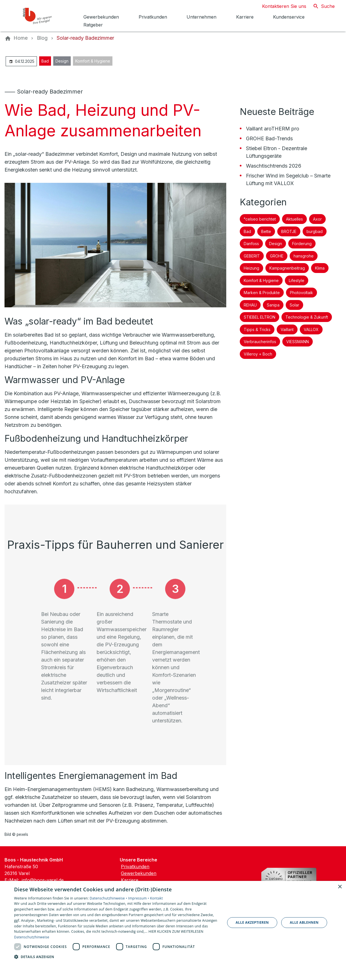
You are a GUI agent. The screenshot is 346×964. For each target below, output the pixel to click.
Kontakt (156, 898)
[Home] (21, 38)
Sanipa (273, 305)
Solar (294, 305)
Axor (317, 219)
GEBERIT (252, 256)
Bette (266, 231)
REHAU (250, 305)
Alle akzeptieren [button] (252, 922)
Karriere (129, 880)
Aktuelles (294, 219)
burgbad (315, 231)
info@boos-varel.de (43, 880)
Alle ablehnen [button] (304, 922)
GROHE (276, 256)
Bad (45, 61)
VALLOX (311, 329)
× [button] (340, 887)
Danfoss (251, 243)
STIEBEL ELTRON (259, 317)
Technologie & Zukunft (306, 317)
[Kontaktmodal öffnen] (280, 6)
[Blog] (42, 38)
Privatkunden (135, 866)
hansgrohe (304, 256)
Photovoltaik (301, 292)
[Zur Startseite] (43, 16)
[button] (116, 956)
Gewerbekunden (138, 873)
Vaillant (287, 329)
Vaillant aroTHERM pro (272, 129)
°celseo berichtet (260, 219)
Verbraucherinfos (260, 341)
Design (62, 61)
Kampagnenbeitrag (287, 268)
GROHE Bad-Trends (269, 138)
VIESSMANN (297, 341)
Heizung (251, 268)
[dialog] (173, 922)
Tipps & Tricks (257, 329)
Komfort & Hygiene (92, 61)
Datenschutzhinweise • (109, 898)
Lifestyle (296, 280)
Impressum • (139, 898)
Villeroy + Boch (258, 354)
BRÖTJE (288, 231)
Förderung (302, 243)
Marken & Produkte (262, 292)
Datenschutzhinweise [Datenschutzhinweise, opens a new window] (31, 937)
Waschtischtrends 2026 (273, 166)
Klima (320, 268)
